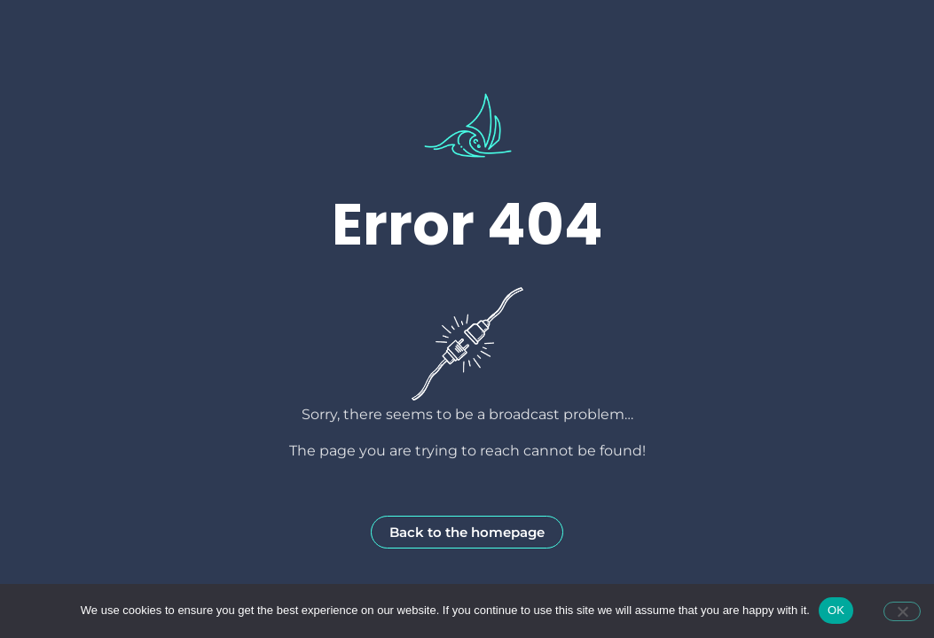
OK (836, 610)
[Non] (902, 611)
